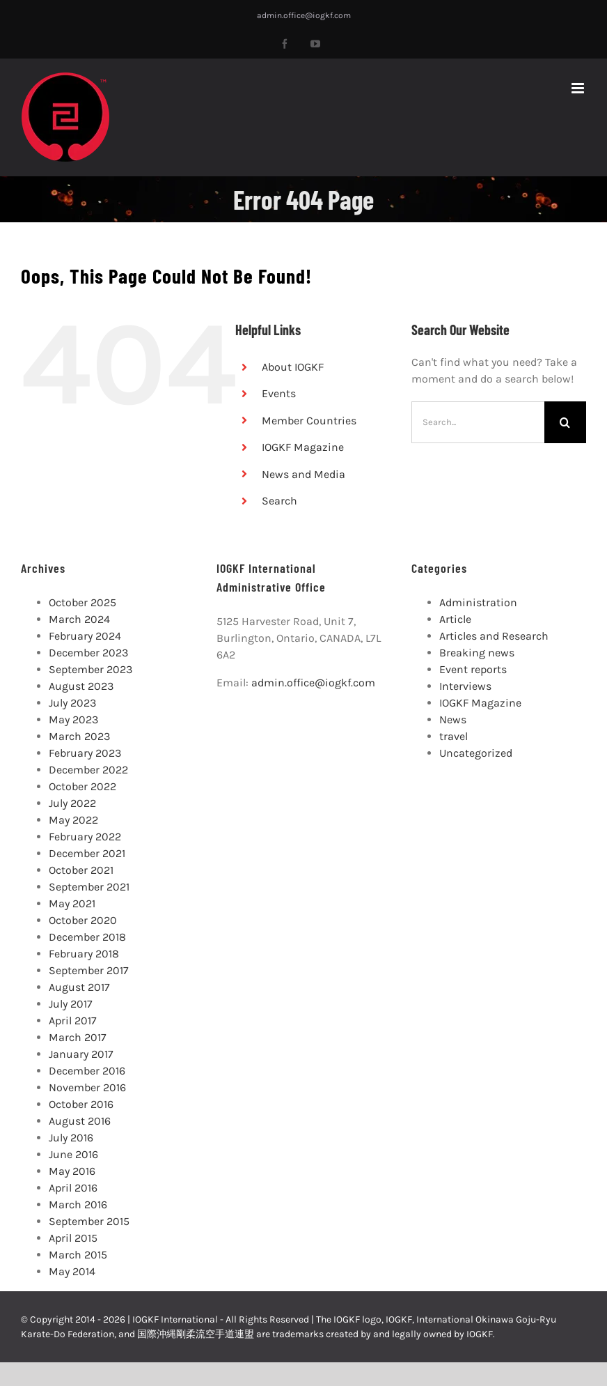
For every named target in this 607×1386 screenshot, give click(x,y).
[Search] (565, 422)
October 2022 (82, 786)
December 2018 (87, 937)
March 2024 (79, 619)
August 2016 (80, 1120)
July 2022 (72, 803)
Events (279, 393)
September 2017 (89, 970)
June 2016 (73, 1154)
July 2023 (72, 702)
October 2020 (83, 920)
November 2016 (87, 1087)
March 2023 (79, 736)
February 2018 (84, 953)
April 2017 (73, 1020)
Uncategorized (475, 753)
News (452, 719)
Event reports (473, 669)
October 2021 (81, 870)
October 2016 (81, 1104)
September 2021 (89, 886)
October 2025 (82, 602)
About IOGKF (293, 367)
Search (279, 500)
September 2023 (90, 669)
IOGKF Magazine (303, 447)
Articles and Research (494, 635)
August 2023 (81, 686)
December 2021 (87, 853)
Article (455, 619)
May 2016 (72, 1171)
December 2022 (88, 769)
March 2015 (78, 1254)
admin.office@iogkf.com (304, 15)
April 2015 (73, 1238)
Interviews (465, 686)
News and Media (303, 474)
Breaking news (476, 652)
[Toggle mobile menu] (578, 88)
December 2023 (88, 652)
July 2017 (71, 1003)
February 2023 (85, 753)
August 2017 (79, 987)
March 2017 (78, 1037)
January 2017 (81, 1054)
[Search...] (477, 422)
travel (453, 736)
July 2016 (71, 1137)
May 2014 (72, 1271)
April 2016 (73, 1187)
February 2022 (85, 836)
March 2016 (78, 1204)
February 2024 (85, 635)
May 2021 (72, 903)
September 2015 (89, 1221)
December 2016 (87, 1070)
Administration (478, 602)
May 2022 (73, 819)
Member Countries (309, 420)
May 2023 (73, 719)
